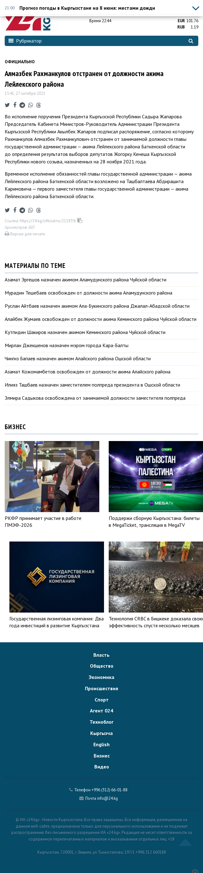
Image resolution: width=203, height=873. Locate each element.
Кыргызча (101, 733)
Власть (101, 655)
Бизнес (102, 755)
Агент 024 (101, 710)
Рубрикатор (25, 41)
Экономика (101, 677)
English (101, 744)
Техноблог (101, 722)
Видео (101, 766)
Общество (101, 666)
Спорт (102, 699)
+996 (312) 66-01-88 (109, 790)
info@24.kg (107, 798)
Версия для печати (25, 234)
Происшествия (101, 688)
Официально (20, 61)
